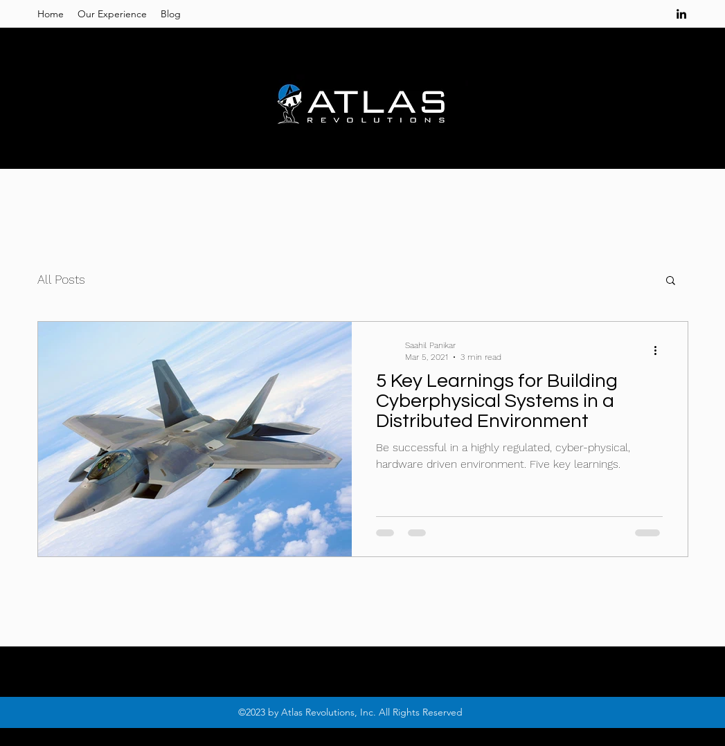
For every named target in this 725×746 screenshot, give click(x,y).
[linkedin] (681, 14)
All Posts (61, 279)
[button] (670, 281)
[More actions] (660, 350)
